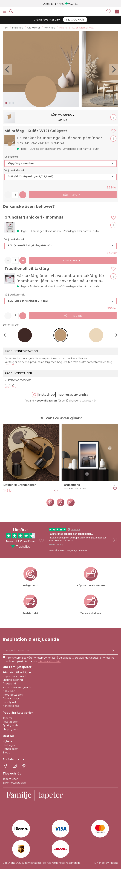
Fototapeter (10, 721)
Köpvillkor (9, 691)
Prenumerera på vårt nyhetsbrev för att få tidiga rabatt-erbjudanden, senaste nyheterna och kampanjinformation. (60, 659)
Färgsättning (71, 484)
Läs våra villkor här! (49, 661)
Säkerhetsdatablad (14, 782)
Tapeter (7, 718)
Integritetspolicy (13, 694)
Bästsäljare (9, 745)
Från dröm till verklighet (17, 672)
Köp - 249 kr (73, 260)
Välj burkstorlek (14, 170)
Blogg (6, 752)
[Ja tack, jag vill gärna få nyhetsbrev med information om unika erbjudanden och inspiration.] (60, 651)
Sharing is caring (13, 679)
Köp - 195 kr (73, 315)
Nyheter (8, 741)
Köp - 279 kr (73, 194)
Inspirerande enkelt (14, 676)
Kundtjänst (9, 702)
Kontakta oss (11, 705)
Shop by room (11, 729)
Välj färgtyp (11, 157)
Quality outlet (11, 725)
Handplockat (10, 748)
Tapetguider (10, 779)
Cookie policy (11, 698)
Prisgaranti (9, 683)
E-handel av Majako (106, 862)
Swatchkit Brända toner (20, 484)
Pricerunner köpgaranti (17, 687)
